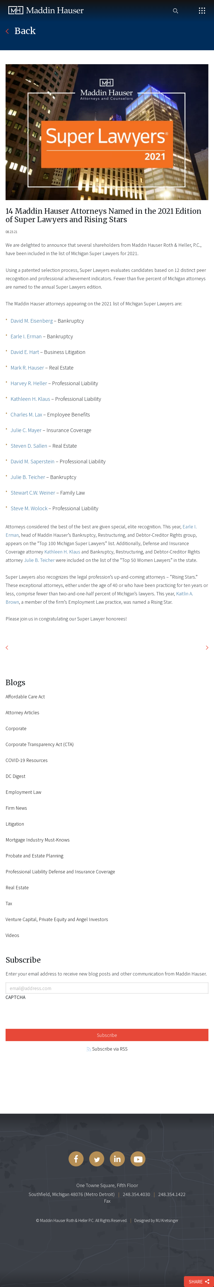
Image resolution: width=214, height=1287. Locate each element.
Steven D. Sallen (29, 445)
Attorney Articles (22, 712)
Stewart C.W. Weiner (33, 492)
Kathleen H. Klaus (30, 398)
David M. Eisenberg (32, 320)
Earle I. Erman (26, 336)
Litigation (15, 823)
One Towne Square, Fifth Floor (107, 1185)
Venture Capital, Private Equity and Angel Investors (57, 919)
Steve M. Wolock (29, 508)
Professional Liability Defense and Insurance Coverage (60, 871)
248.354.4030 (136, 1194)
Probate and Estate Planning (34, 855)
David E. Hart (25, 351)
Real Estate (17, 887)
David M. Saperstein (33, 461)
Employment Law (23, 792)
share (199, 1281)
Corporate (16, 728)
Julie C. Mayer (26, 429)
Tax (9, 903)
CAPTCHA (15, 997)
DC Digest (15, 776)
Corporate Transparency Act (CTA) (40, 744)
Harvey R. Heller (29, 383)
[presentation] (48, 1013)
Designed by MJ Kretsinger (156, 1220)
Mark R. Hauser (27, 367)
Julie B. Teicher (28, 476)
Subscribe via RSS (107, 1048)
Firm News (16, 807)
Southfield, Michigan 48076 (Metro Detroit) (72, 1194)
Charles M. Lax (26, 414)
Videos (12, 935)
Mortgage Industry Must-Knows (38, 839)
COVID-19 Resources (27, 760)
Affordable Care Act (25, 696)
